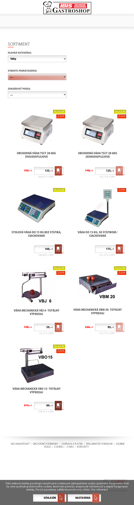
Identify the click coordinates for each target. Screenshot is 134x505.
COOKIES (58, 447)
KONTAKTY (83, 447)
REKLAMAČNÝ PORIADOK (99, 444)
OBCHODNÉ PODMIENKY (45, 444)
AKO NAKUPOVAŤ (20, 444)
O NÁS (70, 447)
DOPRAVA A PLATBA (72, 444)
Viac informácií (99, 490)
